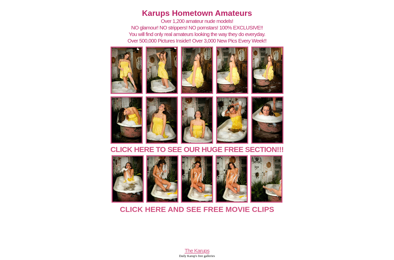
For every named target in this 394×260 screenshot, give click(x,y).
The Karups (197, 250)
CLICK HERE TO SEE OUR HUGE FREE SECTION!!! (196, 149)
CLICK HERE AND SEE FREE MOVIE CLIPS (197, 209)
